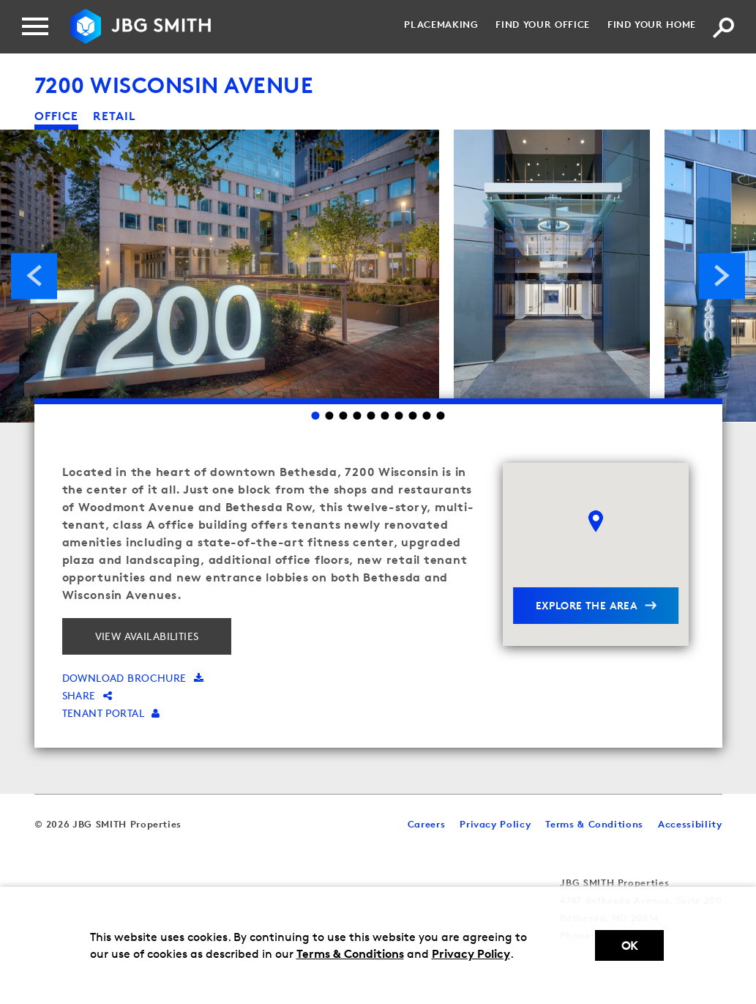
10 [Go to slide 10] (441, 416)
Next (722, 276)
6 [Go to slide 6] (385, 416)
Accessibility (690, 824)
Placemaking (441, 24)
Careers (427, 824)
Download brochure (133, 678)
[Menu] (35, 26)
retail (114, 115)
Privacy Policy (471, 953)
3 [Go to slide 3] (344, 416)
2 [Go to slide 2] (330, 416)
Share (87, 695)
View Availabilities (147, 636)
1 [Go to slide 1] (316, 416)
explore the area (587, 605)
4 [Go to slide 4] (357, 416)
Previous (34, 276)
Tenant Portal (111, 713)
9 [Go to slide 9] (427, 416)
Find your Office (542, 24)
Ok (629, 946)
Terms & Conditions (350, 953)
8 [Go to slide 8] (413, 416)
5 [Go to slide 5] (371, 416)
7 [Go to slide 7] (399, 416)
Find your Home (651, 24)
